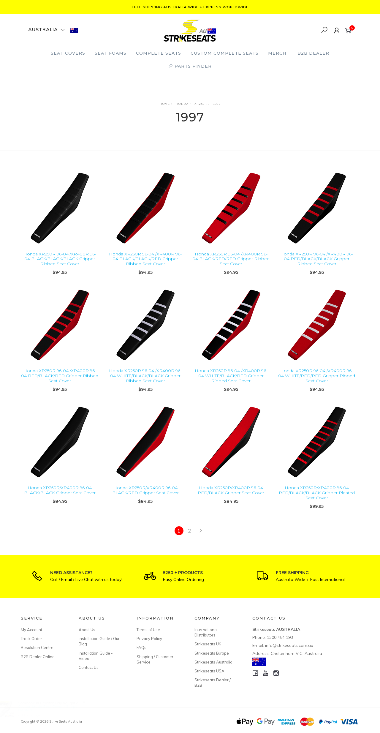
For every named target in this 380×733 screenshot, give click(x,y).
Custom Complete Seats (225, 53)
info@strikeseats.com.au (289, 645)
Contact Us (89, 667)
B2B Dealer (313, 53)
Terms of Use (148, 629)
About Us (87, 629)
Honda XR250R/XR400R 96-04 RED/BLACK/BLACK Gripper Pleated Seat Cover (317, 500)
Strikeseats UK (207, 644)
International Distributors (206, 632)
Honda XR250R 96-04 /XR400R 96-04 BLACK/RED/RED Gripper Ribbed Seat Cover (231, 259)
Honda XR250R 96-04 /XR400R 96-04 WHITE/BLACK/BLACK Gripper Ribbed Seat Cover (145, 383)
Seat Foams (110, 53)
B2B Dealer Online (38, 656)
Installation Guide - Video (96, 656)
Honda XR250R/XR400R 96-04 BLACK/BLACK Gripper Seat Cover (60, 498)
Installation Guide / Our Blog (99, 641)
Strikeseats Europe (211, 653)
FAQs (141, 647)
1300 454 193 (280, 637)
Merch (277, 53)
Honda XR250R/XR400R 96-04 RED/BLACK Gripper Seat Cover (231, 498)
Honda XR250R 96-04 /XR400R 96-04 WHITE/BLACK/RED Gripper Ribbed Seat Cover (231, 383)
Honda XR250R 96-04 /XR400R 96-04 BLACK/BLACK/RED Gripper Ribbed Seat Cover (145, 259)
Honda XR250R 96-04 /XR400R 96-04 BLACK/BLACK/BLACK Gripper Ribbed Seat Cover (59, 259)
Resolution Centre (37, 647)
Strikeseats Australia (213, 662)
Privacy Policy (149, 638)
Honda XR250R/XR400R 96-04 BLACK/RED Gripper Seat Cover (145, 498)
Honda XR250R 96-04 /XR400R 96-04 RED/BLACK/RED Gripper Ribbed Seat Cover (59, 383)
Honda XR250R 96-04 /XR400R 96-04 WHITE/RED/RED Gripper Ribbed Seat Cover (316, 383)
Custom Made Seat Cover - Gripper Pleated (53, 708)
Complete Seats (158, 53)
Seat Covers (68, 53)
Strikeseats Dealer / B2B (212, 682)
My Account (31, 629)
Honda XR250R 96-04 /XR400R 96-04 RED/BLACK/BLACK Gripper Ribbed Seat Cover (316, 259)
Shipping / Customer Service (155, 659)
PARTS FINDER (190, 66)
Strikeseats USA (209, 671)
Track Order (31, 638)
